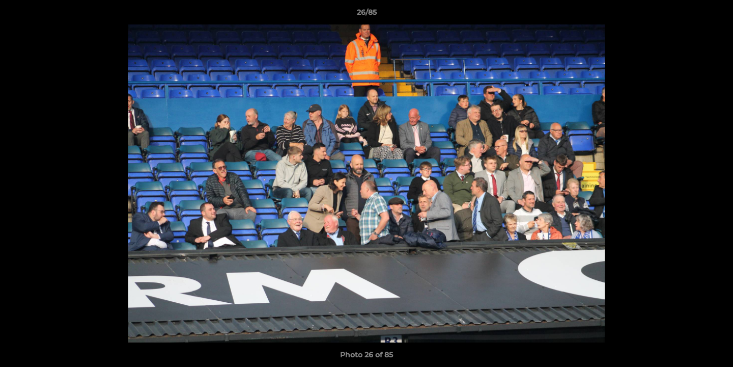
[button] (715, 14)
